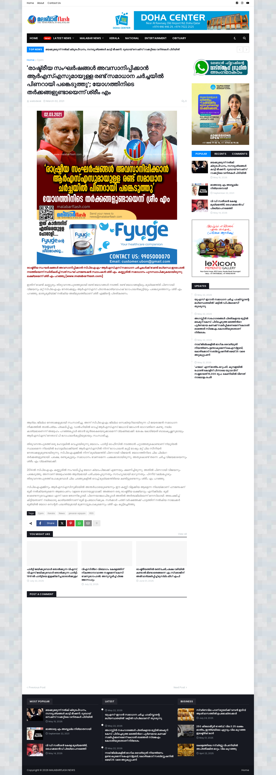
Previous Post (37, 687)
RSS (92, 513)
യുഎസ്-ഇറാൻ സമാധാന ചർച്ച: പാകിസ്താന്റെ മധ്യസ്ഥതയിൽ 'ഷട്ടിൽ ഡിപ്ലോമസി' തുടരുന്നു (221, 303)
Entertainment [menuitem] (156, 38)
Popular (201, 154)
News (62, 513)
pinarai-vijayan (77, 513)
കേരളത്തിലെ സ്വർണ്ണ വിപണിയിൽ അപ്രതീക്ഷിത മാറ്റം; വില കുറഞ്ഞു (217, 747)
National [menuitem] (132, 38)
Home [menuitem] (34, 38)
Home (30, 3)
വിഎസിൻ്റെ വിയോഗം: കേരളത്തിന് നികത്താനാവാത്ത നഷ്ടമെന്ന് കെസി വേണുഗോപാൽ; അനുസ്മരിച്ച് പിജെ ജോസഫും (102, 575)
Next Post (179, 687)
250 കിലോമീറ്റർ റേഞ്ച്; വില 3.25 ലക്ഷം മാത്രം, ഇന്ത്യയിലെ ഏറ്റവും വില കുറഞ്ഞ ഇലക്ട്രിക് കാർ (220, 730)
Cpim (40, 60)
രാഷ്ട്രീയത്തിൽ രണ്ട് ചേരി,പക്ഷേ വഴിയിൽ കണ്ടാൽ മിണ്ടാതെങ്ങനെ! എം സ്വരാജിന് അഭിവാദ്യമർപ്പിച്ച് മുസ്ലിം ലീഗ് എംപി (160, 573)
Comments (239, 154)
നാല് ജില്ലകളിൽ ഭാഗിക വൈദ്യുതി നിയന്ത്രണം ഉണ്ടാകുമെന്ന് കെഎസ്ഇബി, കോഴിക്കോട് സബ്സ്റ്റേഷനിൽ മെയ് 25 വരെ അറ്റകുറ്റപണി (219, 350)
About (40, 3)
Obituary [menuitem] (179, 38)
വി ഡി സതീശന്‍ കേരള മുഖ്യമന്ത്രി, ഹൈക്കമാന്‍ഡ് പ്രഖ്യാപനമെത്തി (227, 205)
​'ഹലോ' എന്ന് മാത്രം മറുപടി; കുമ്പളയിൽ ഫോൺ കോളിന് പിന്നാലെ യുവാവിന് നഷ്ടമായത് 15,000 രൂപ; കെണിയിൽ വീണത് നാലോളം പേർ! (219, 372)
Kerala (51, 513)
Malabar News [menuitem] (90, 38)
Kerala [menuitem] (114, 38)
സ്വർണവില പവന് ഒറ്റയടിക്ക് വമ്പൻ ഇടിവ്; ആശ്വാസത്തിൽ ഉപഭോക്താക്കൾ (221, 711)
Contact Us (54, 3)
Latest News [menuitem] (62, 38)
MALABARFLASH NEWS (62, 770)
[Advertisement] (55, 357)
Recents (220, 154)
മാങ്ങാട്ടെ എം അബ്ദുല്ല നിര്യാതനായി (224, 186)
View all (182, 534)
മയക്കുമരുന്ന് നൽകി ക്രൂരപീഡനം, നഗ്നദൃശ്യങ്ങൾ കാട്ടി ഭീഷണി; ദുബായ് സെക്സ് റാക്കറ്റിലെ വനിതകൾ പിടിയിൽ (112, 49)
